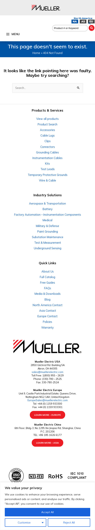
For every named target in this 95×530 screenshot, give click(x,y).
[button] (89, 23)
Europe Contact (47, 316)
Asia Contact (47, 310)
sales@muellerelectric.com (47, 371)
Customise (24, 522)
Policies (47, 322)
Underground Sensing (47, 248)
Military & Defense (47, 226)
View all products (47, 119)
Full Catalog (47, 277)
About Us (47, 271)
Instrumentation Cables (47, 158)
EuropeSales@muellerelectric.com (48, 400)
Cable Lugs (48, 135)
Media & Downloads (48, 294)
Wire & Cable (47, 180)
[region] (47, 506)
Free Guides (47, 282)
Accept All (47, 512)
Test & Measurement (47, 242)
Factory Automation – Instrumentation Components (47, 214)
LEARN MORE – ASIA (47, 442)
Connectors (47, 147)
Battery (48, 209)
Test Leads (48, 169)
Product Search (47, 124)
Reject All (69, 522)
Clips (48, 141)
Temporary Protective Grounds (47, 175)
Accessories (47, 130)
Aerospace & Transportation (47, 203)
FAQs (47, 288)
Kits (47, 163)
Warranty (47, 327)
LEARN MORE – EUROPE (47, 414)
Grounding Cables (47, 152)
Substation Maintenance (47, 237)
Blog (47, 299)
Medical (47, 220)
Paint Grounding (47, 231)
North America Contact (48, 305)
